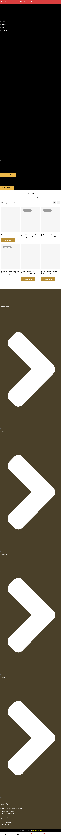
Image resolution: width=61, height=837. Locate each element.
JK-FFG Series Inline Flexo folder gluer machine (29, 236)
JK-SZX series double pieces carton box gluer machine (10, 273)
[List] (54, 202)
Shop (3, 27)
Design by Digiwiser (37, 830)
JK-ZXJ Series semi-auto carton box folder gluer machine (29, 274)
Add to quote (8, 240)
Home (4, 21)
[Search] (55, 834)
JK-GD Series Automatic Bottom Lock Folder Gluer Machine (50, 274)
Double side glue (6, 235)
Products (30, 197)
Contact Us (5, 31)
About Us (4, 24)
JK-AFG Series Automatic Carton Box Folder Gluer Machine (49, 237)
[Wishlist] (30, 834)
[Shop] (18, 834)
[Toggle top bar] (59, 2)
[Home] (6, 834)
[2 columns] (58, 202)
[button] (30, 95)
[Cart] (43, 834)
